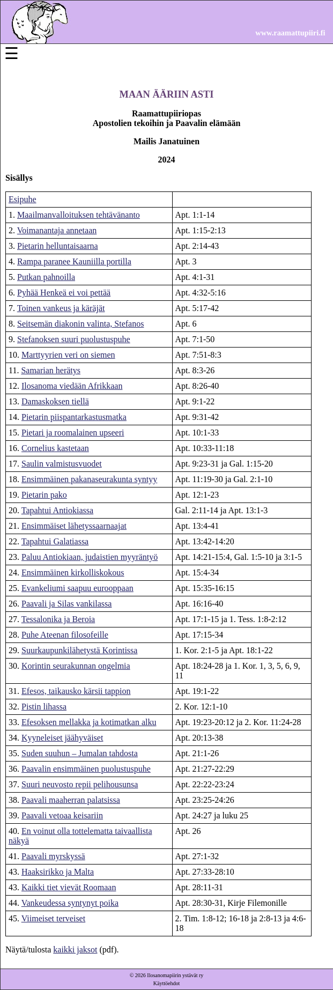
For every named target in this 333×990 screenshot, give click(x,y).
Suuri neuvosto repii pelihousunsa (79, 784)
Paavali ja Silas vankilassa (66, 603)
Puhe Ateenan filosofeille (64, 634)
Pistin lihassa (43, 706)
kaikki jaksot (75, 949)
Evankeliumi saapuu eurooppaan (77, 588)
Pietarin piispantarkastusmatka (74, 417)
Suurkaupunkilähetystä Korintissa (79, 650)
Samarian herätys (50, 370)
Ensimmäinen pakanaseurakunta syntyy (89, 479)
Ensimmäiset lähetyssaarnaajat (74, 525)
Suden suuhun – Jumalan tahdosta (79, 753)
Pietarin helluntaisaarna (57, 245)
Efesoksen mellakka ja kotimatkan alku (88, 722)
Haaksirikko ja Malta (57, 871)
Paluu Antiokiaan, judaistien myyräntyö (89, 557)
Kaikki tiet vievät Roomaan (68, 887)
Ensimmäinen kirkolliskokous (72, 572)
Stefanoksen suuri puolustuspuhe (73, 339)
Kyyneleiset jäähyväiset (62, 737)
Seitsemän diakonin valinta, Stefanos (80, 323)
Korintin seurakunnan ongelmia (75, 665)
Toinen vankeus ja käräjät (61, 308)
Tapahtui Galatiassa (55, 541)
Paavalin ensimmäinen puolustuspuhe (86, 768)
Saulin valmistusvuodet (61, 463)
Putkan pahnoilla (46, 277)
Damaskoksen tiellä (55, 401)
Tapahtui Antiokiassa (57, 510)
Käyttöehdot (166, 983)
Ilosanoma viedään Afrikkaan (71, 385)
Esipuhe (22, 199)
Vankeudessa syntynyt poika (70, 902)
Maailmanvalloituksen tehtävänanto (78, 214)
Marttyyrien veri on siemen (68, 354)
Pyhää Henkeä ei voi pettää (63, 292)
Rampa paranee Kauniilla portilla (74, 261)
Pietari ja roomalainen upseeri (72, 432)
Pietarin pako (44, 494)
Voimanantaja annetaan (57, 230)
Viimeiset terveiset (53, 918)
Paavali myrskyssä (53, 856)
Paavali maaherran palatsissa (70, 799)
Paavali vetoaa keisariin (62, 815)
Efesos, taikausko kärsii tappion (76, 691)
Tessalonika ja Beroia (58, 619)
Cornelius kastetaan (55, 448)
